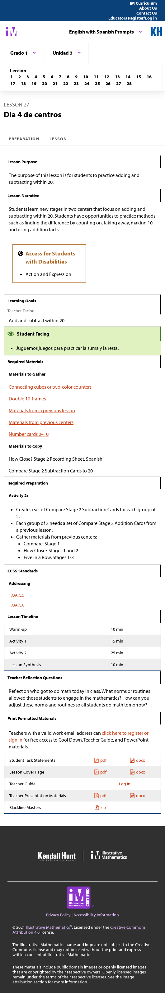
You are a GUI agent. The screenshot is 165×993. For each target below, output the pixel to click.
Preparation (24, 139)
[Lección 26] (108, 83)
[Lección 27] (118, 83)
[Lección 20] (44, 83)
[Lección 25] (97, 83)
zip (100, 807)
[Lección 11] (96, 76)
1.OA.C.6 (16, 605)
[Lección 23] (76, 83)
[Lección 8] (68, 76)
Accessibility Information (96, 915)
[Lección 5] (44, 76)
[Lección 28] (129, 83)
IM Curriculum (143, 3)
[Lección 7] (60, 76)
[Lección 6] (52, 76)
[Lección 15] (138, 76)
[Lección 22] (65, 83)
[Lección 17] (12, 83)
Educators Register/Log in (132, 18)
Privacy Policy (58, 915)
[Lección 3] (28, 76)
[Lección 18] (23, 83)
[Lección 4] (36, 76)
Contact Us (146, 13)
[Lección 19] (34, 83)
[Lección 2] (20, 76)
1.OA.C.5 (16, 595)
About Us (148, 8)
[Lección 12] (106, 76)
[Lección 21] (55, 83)
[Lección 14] (128, 76)
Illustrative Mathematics (48, 927)
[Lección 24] (87, 83)
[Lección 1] (11, 76)
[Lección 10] (85, 76)
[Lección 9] (76, 76)
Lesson (58, 139)
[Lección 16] (149, 76)
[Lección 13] (117, 76)
